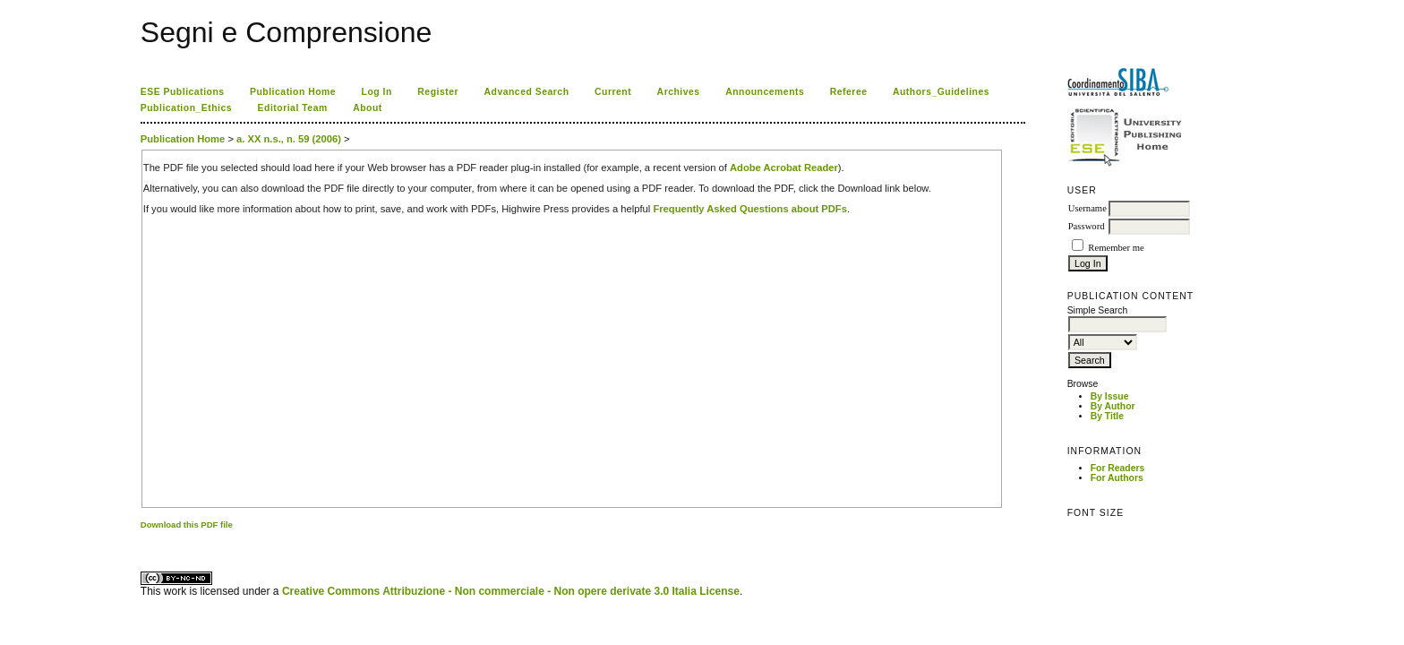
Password (1086, 226)
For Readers (1118, 468)
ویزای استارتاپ (145, 539)
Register (437, 92)
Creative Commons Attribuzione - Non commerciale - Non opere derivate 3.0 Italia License (511, 591)
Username (1087, 208)
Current (613, 92)
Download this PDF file (187, 524)
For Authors (1117, 478)
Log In (377, 92)
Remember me (1115, 248)
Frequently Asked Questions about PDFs (750, 208)
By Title (1107, 416)
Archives (678, 92)
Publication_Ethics (186, 108)
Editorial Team (293, 108)
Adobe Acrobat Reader (784, 167)
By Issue (1110, 396)
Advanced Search (526, 92)
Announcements (764, 92)
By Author (1113, 406)
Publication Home (293, 92)
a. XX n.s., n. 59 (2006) (288, 138)
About (367, 108)
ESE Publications (183, 92)
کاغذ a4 (142, 539)
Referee (849, 92)
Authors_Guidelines (941, 92)
